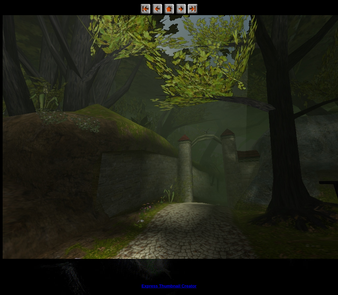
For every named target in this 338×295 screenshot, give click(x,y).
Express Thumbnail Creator (168, 285)
